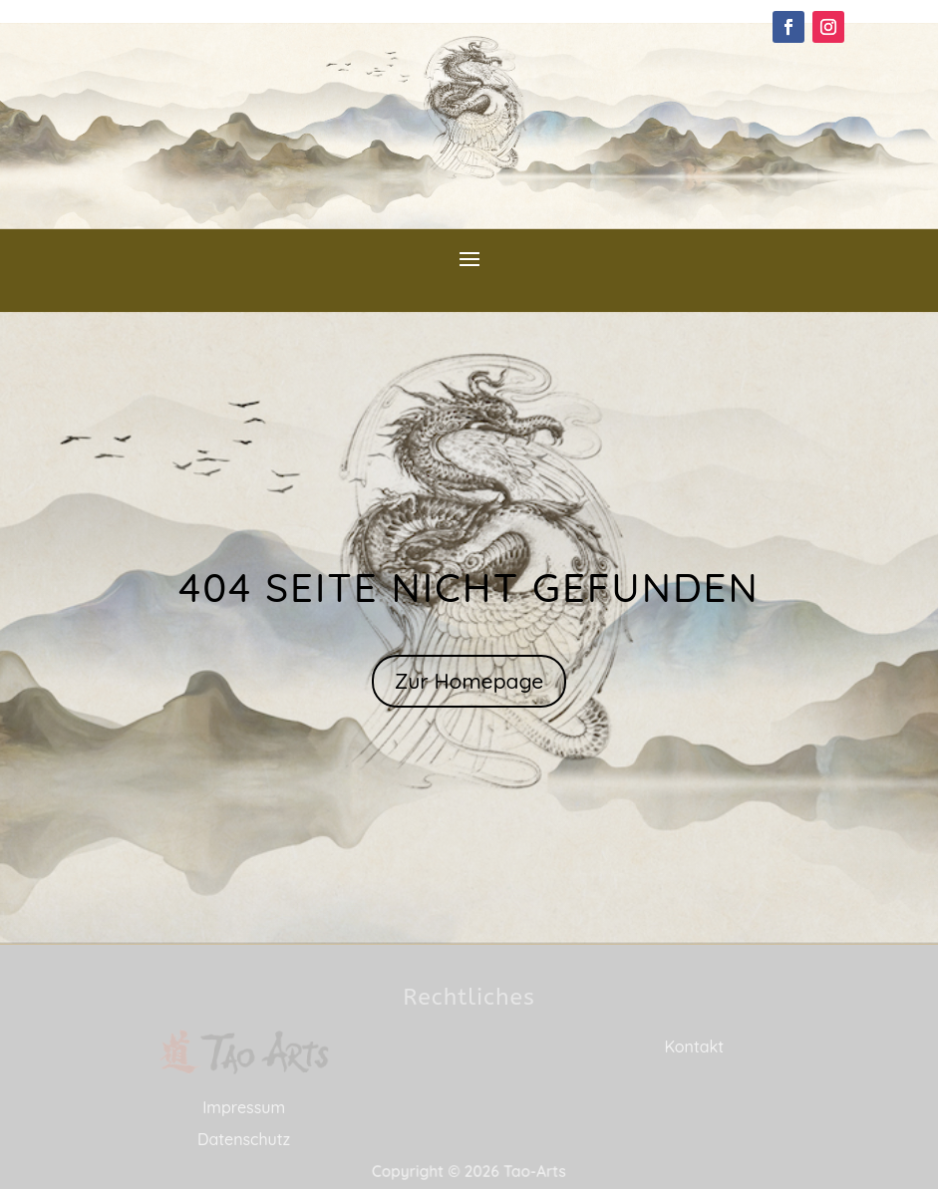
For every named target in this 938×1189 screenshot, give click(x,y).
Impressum (243, 1107)
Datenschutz (243, 1139)
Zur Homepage (469, 681)
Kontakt (694, 1046)
